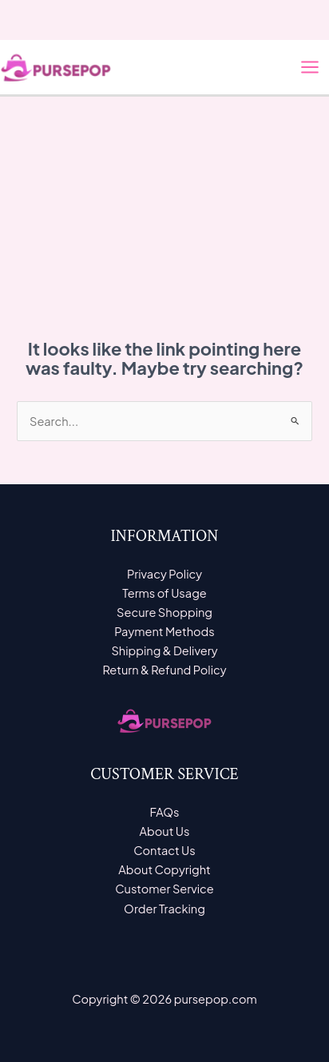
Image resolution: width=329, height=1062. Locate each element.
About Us (165, 831)
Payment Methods (164, 631)
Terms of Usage (164, 593)
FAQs (164, 812)
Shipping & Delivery (164, 650)
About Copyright (164, 869)
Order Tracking (164, 908)
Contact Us (164, 850)
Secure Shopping (164, 612)
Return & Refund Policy (164, 669)
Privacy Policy (164, 574)
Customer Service (164, 888)
